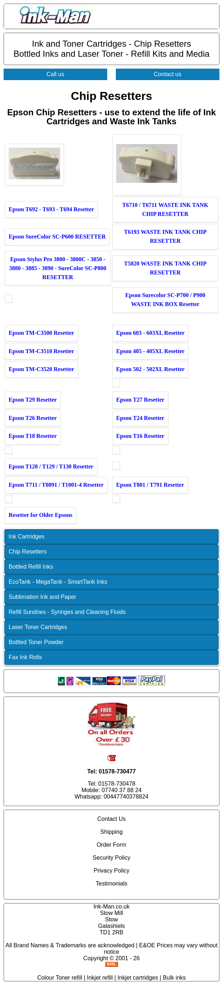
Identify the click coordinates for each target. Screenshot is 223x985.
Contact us (167, 74)
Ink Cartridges (27, 536)
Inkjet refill (100, 978)
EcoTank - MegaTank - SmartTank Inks (58, 582)
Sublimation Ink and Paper (42, 597)
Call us (55, 74)
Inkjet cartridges (138, 978)
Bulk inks (174, 978)
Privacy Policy (111, 871)
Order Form (112, 845)
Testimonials (111, 883)
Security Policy (112, 858)
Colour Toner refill (59, 978)
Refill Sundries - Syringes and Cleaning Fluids (67, 612)
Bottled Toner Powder (36, 642)
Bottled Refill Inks (31, 567)
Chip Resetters (28, 552)
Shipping (111, 832)
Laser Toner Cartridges (38, 627)
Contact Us (111, 819)
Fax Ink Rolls (25, 657)
